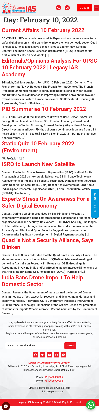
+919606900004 (54, 380)
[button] (96, 8)
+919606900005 (54, 377)
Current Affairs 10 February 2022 (43, 30)
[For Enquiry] (67, 7)
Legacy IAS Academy (30, 402)
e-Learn (84, 7)
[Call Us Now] (58, 7)
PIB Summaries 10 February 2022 (44, 109)
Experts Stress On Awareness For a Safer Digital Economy (46, 202)
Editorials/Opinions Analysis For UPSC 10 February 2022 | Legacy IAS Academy (49, 67)
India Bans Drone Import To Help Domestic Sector (42, 281)
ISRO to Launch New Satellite (38, 164)
